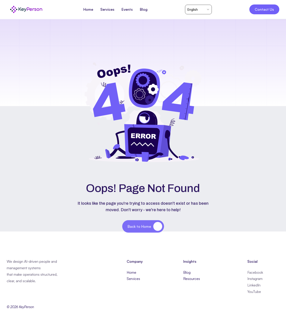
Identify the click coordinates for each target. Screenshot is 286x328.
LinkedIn (254, 285)
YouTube (254, 291)
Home (131, 272)
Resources (191, 278)
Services (133, 278)
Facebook (255, 272)
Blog (187, 272)
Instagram (255, 278)
